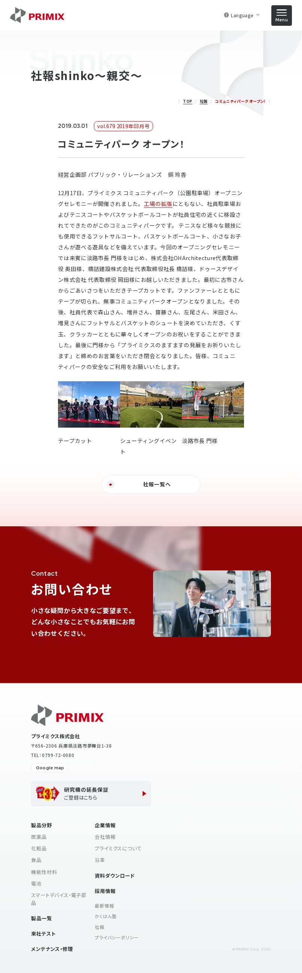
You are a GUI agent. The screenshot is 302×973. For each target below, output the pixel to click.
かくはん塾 (106, 916)
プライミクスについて (118, 848)
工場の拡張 (158, 203)
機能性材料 (44, 871)
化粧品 (38, 848)
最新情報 (104, 905)
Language (242, 15)
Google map (50, 768)
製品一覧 (41, 918)
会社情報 (105, 836)
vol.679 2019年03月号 (123, 126)
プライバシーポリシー (116, 937)
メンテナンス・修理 (52, 948)
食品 (36, 859)
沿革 (100, 859)
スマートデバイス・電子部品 (58, 899)
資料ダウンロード (114, 875)
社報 (204, 101)
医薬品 (38, 836)
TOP (187, 101)
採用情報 (105, 891)
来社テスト (43, 933)
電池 (36, 883)
